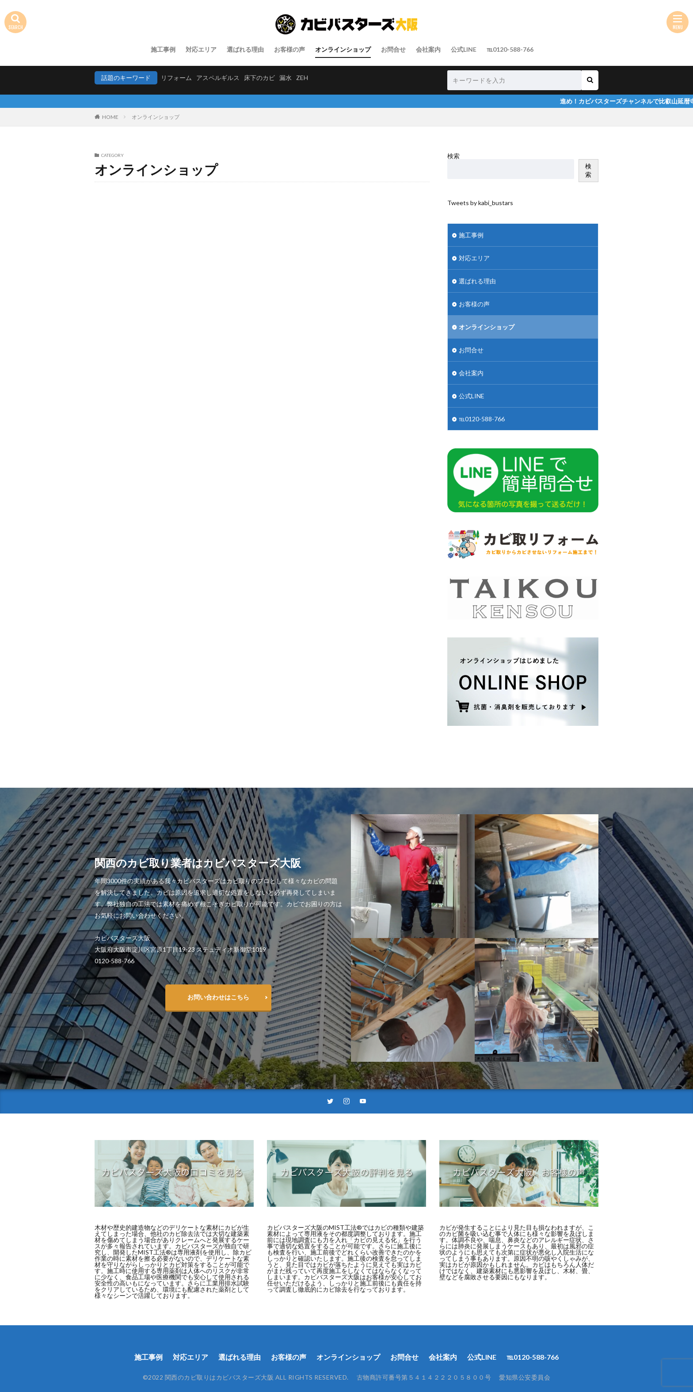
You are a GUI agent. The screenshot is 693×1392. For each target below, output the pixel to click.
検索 (453, 156)
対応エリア (201, 49)
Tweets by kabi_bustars (480, 202)
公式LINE (463, 49)
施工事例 (163, 49)
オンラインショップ (343, 49)
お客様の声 (289, 49)
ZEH (302, 77)
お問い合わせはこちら (218, 997)
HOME (110, 117)
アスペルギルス (218, 77)
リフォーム (176, 77)
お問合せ (393, 49)
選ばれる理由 (245, 49)
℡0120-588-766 (510, 49)
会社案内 (428, 49)
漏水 (285, 77)
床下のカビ (259, 77)
